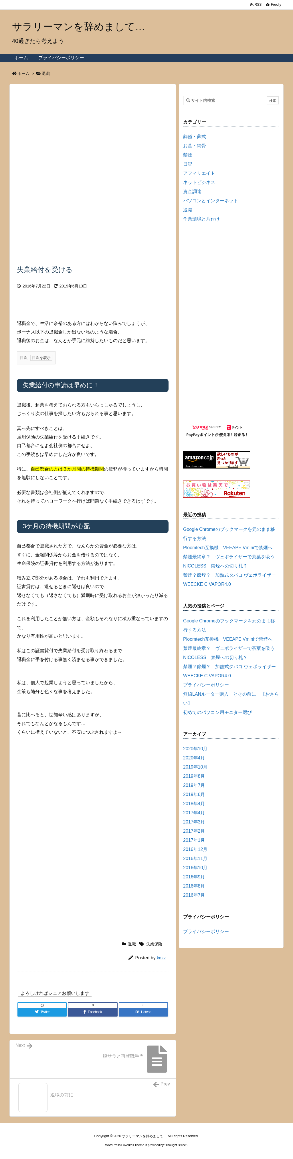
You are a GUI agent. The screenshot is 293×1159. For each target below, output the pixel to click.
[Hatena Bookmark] (143, 1012)
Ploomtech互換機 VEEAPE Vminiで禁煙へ (227, 547)
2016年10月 (195, 867)
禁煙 (187, 154)
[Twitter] (42, 1012)
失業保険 (154, 944)
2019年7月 (194, 785)
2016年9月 (194, 876)
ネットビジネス (199, 182)
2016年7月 (194, 895)
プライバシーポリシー (206, 684)
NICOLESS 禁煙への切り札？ (215, 565)
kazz (161, 957)
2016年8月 (194, 886)
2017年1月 (194, 840)
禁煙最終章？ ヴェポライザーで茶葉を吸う (229, 556)
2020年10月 (195, 748)
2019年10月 (195, 767)
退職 (46, 73)
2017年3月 (194, 821)
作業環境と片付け (201, 219)
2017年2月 (194, 831)
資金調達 (192, 191)
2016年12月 (195, 849)
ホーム (23, 73)
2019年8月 (194, 776)
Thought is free (175, 1145)
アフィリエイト (199, 173)
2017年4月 (194, 812)
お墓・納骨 (194, 145)
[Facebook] (92, 1012)
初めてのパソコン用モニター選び (217, 712)
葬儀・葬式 (194, 136)
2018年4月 (194, 803)
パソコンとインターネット (210, 200)
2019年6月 (194, 794)
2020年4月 (194, 757)
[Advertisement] (93, 127)
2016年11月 (195, 858)
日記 (187, 164)
